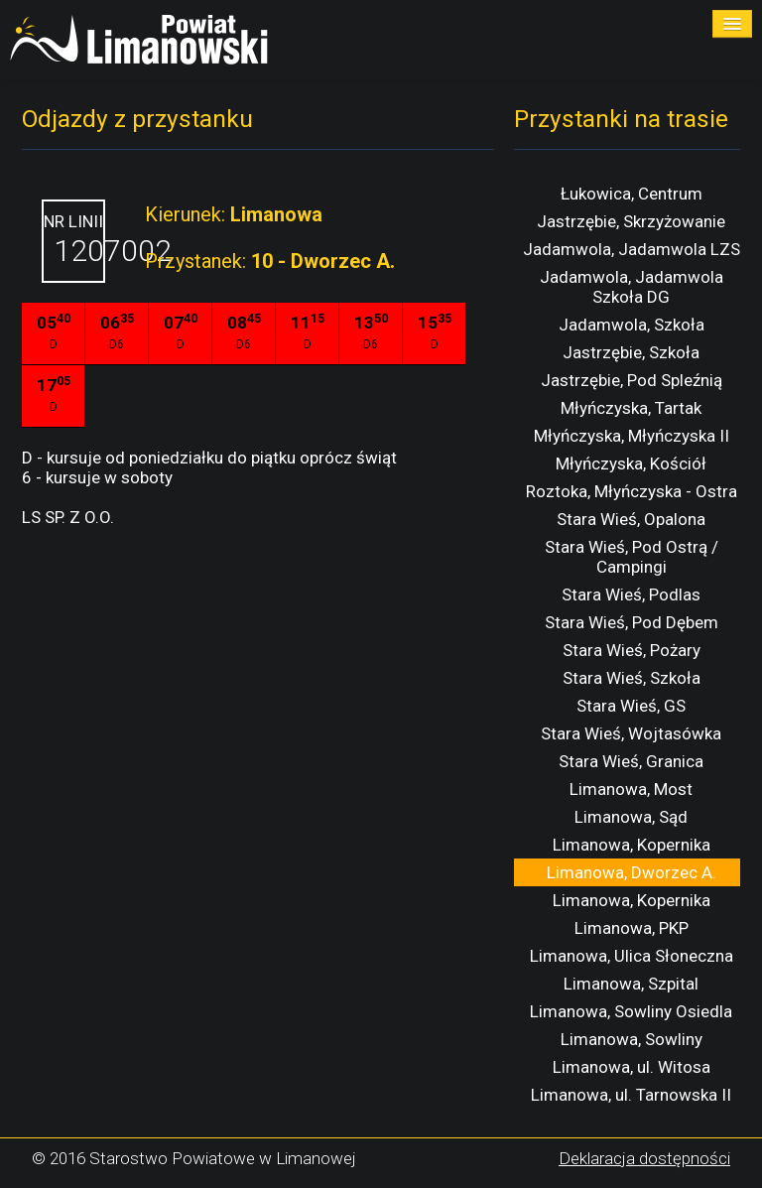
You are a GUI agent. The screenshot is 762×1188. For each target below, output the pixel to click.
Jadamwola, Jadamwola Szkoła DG (631, 287)
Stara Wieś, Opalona (631, 519)
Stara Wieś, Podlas (631, 594)
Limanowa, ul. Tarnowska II (631, 1095)
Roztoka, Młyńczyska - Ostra (631, 491)
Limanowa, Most (631, 789)
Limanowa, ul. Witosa (631, 1067)
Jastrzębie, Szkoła (631, 352)
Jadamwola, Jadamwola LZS (631, 249)
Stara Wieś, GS (631, 706)
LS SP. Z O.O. (68, 517)
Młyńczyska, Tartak (631, 408)
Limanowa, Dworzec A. (631, 872)
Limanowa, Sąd (631, 817)
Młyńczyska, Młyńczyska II (631, 436)
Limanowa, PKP (631, 928)
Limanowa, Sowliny (631, 1039)
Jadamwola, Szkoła (631, 324)
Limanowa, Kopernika (631, 845)
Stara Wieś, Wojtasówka (631, 733)
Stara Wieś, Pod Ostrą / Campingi (631, 557)
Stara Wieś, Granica (631, 761)
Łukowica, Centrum (631, 193)
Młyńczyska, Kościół (631, 463)
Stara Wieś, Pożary (631, 650)
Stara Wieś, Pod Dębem (631, 622)
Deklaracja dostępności (644, 1158)
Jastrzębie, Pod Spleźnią (631, 380)
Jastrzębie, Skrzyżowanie (631, 221)
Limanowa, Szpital (631, 983)
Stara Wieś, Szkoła (631, 678)
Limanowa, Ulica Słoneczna (631, 956)
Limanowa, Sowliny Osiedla (631, 1011)
